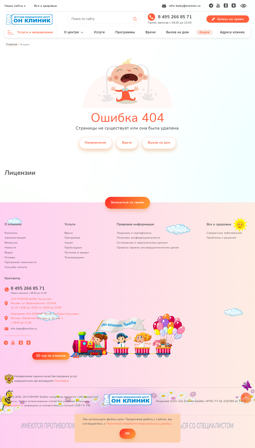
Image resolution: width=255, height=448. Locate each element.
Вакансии (11, 242)
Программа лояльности (21, 262)
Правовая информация (135, 224)
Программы (125, 32)
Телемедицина (74, 257)
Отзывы (10, 257)
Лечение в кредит (76, 252)
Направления (95, 142)
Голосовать (61, 381)
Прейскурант (73, 247)
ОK (127, 433)
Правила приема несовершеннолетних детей (148, 247)
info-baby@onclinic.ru (185, 6)
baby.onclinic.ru (14, 405)
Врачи (150, 32)
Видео (9, 252)
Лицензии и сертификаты (134, 233)
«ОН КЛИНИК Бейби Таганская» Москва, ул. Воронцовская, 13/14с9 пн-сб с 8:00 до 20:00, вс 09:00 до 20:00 (36, 303)
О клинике (13, 224)
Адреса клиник (232, 32)
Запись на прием (228, 19)
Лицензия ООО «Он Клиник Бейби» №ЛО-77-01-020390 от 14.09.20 (203, 401)
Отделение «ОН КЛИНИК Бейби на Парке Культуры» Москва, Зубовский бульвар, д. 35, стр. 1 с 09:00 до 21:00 (45, 318)
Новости (10, 247)
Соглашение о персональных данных (142, 242)
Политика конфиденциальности (138, 237)
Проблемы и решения (221, 237)
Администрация (15, 237)
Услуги (99, 32)
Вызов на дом (177, 32)
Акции (204, 32)
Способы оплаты (16, 267)
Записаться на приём (127, 202)
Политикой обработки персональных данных (139, 424)
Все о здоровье (45, 6)
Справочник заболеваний (224, 233)
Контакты (11, 233)
